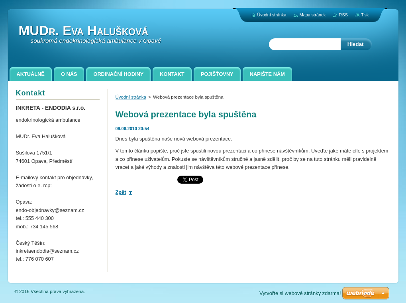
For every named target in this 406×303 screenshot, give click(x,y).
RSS (343, 14)
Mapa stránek (313, 14)
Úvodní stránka (131, 97)
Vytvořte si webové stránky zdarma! (300, 293)
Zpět (121, 192)
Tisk (365, 14)
